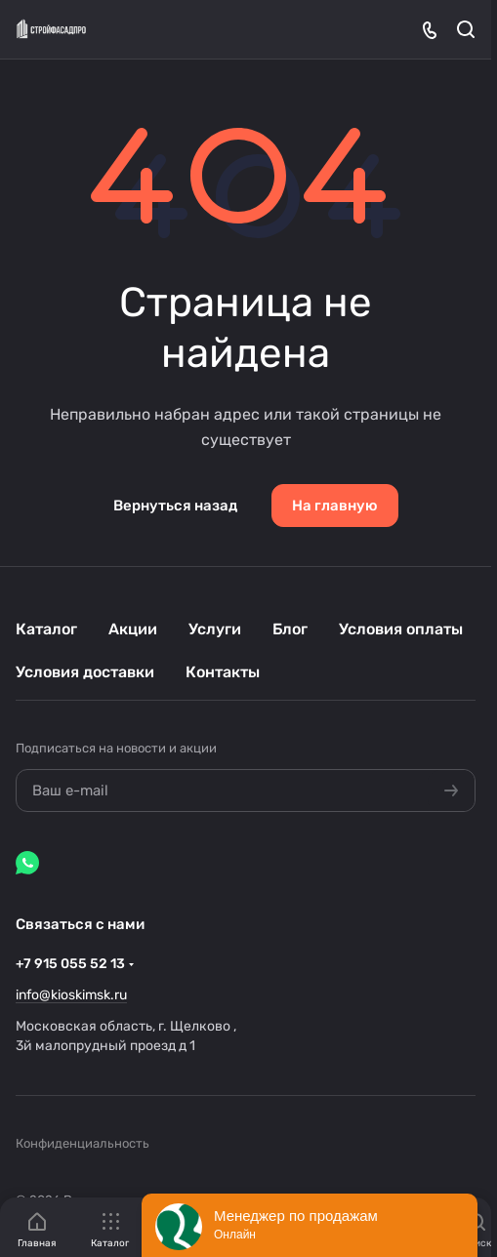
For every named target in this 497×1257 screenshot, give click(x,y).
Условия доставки (85, 672)
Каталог (46, 629)
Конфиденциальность (82, 1143)
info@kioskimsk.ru (71, 995)
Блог (290, 629)
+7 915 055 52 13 (70, 963)
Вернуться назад (175, 505)
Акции (132, 629)
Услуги (214, 629)
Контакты (223, 672)
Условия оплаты (401, 629)
